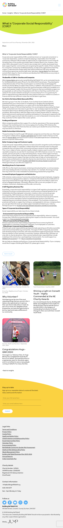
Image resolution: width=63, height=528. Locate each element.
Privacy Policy (6, 432)
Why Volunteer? (10, 296)
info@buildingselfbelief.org (11, 485)
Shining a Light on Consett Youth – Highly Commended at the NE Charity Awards (46, 295)
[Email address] (21, 404)
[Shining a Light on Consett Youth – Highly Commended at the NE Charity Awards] (47, 273)
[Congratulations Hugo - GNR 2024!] (16, 330)
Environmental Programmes (19, 219)
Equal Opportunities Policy (11, 441)
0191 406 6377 (7, 488)
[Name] (21, 398)
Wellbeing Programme (9, 239)
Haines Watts (43, 71)
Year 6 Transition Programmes (31, 239)
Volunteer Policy (7, 443)
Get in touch (8, 254)
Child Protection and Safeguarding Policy (15, 438)
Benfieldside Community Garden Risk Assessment (18, 447)
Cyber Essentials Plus (9, 459)
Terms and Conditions (9, 429)
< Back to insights (8, 370)
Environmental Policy (9, 445)
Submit (7, 411)
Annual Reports (7, 456)
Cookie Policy (6, 434)
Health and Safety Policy (10, 436)
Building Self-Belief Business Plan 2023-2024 (17, 454)
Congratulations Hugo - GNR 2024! (14, 351)
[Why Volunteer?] (16, 273)
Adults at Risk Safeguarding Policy (13, 450)
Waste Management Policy (11, 452)
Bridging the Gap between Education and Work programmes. (37, 205)
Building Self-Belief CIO (28, 136)
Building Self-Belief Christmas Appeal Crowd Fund (39, 161)
